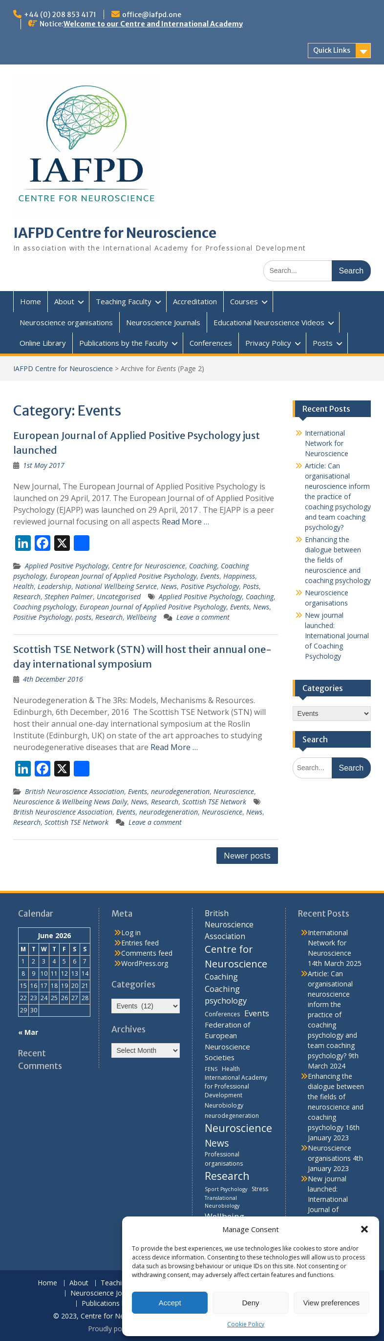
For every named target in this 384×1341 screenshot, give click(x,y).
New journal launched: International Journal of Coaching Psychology (337, 635)
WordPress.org (144, 963)
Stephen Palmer (68, 596)
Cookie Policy (245, 1324)
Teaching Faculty (123, 301)
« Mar (28, 1032)
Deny (250, 1303)
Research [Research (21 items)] (227, 1176)
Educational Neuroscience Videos (268, 322)
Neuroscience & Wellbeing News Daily (70, 801)
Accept (170, 1303)
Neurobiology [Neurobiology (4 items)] (224, 1105)
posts (83, 617)
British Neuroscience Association (74, 791)
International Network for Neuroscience (326, 443)
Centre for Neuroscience (148, 565)
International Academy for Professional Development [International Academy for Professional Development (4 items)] (236, 1086)
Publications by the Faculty (123, 343)
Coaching (203, 565)
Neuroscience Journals (163, 322)
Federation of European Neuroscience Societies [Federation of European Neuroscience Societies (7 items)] (227, 1041)
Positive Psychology (210, 586)
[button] (364, 1229)
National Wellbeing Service (116, 586)
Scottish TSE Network (214, 801)
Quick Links (331, 50)
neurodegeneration (180, 791)
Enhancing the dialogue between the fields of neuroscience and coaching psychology (338, 560)
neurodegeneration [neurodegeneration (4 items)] (232, 1115)
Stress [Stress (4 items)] (260, 1189)
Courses (244, 301)
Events (209, 576)
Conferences (211, 343)
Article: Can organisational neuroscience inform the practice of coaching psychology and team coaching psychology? (338, 496)
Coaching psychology (44, 606)
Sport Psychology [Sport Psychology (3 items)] (226, 1189)
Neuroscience (233, 791)
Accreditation (195, 301)
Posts (323, 343)
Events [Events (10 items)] (256, 1013)
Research (27, 596)
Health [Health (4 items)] (231, 1069)
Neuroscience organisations (66, 322)
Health (23, 586)
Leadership (54, 586)
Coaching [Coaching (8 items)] (221, 976)
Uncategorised (119, 596)
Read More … (185, 521)
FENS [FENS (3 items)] (211, 1069)
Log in (131, 932)
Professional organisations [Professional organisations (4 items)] (224, 1158)
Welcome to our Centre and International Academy (153, 24)
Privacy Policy (268, 343)
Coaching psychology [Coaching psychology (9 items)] (226, 995)
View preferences (331, 1303)
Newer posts (247, 855)
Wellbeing (141, 617)
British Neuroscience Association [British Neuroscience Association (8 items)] (229, 925)
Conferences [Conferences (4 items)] (222, 1014)
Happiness (239, 576)
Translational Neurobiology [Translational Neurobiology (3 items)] (222, 1201)
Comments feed (146, 953)
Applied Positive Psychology (66, 565)
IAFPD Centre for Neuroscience (114, 233)
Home (30, 301)
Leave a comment (203, 617)
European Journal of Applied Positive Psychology (123, 576)
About (64, 301)
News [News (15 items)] (217, 1143)
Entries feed (140, 942)
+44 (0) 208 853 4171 (60, 14)
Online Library (43, 343)
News (169, 586)
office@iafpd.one (151, 14)
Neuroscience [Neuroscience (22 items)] (238, 1128)
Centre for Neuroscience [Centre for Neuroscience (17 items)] (236, 956)
